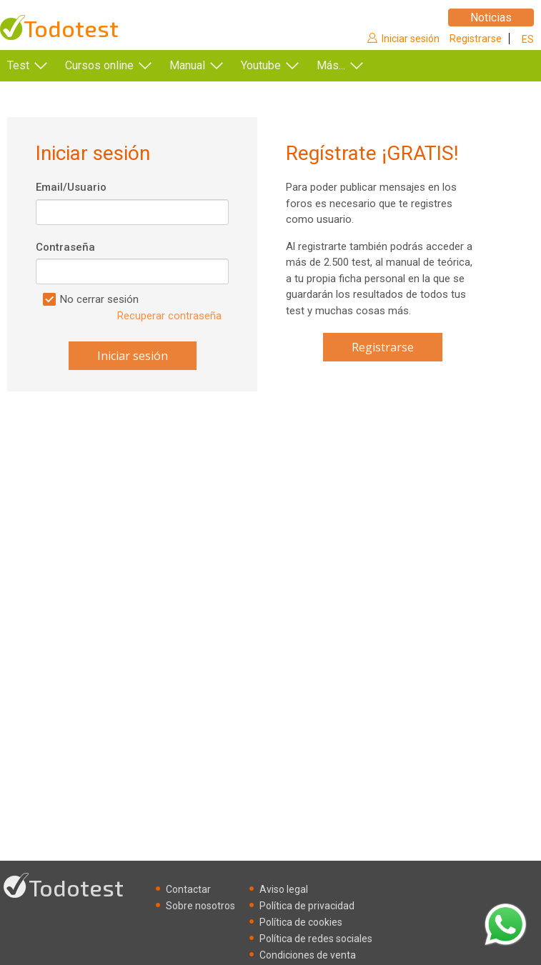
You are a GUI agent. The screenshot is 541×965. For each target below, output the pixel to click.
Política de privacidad (306, 905)
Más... (331, 65)
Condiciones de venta (307, 955)
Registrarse (476, 38)
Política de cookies (300, 922)
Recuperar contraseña (169, 315)
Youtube (261, 65)
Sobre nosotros (200, 905)
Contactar (188, 889)
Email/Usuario (71, 187)
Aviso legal (283, 889)
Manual (187, 65)
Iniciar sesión (411, 38)
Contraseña (65, 247)
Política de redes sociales (315, 938)
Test (18, 65)
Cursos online (99, 65)
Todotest (71, 28)
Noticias (491, 17)
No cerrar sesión (99, 299)
